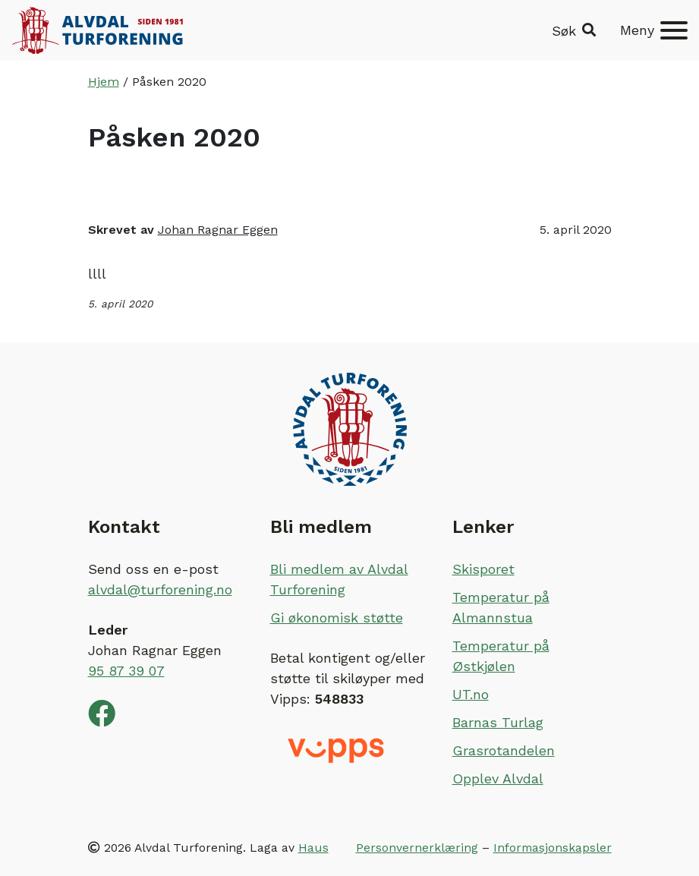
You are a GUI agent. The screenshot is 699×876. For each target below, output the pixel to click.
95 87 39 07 (126, 671)
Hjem (103, 81)
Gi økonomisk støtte (336, 617)
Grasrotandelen (503, 750)
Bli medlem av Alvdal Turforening (339, 579)
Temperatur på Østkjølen (500, 656)
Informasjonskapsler (552, 847)
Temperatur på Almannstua (500, 607)
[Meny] (654, 30)
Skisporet (483, 569)
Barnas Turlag (497, 722)
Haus (313, 847)
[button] (574, 30)
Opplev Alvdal (497, 778)
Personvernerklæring (417, 847)
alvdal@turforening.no (160, 589)
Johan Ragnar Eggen (218, 229)
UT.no (470, 694)
